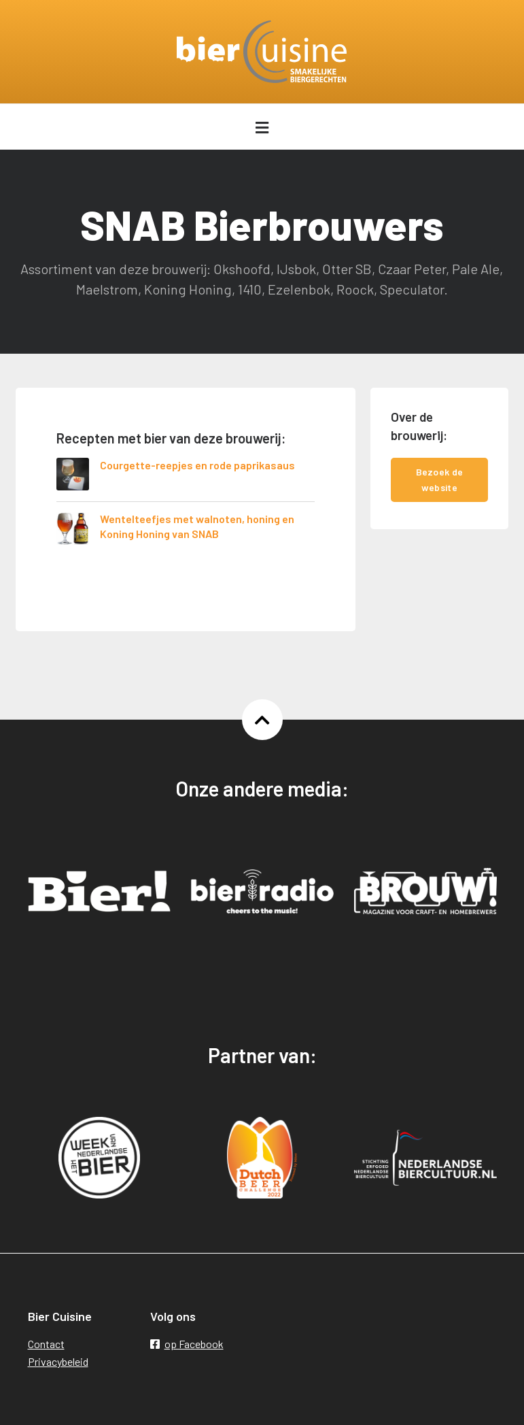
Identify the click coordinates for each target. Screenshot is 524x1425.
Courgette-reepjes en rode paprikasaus (197, 464)
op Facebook (187, 1343)
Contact (46, 1343)
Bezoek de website (440, 479)
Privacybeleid (58, 1361)
